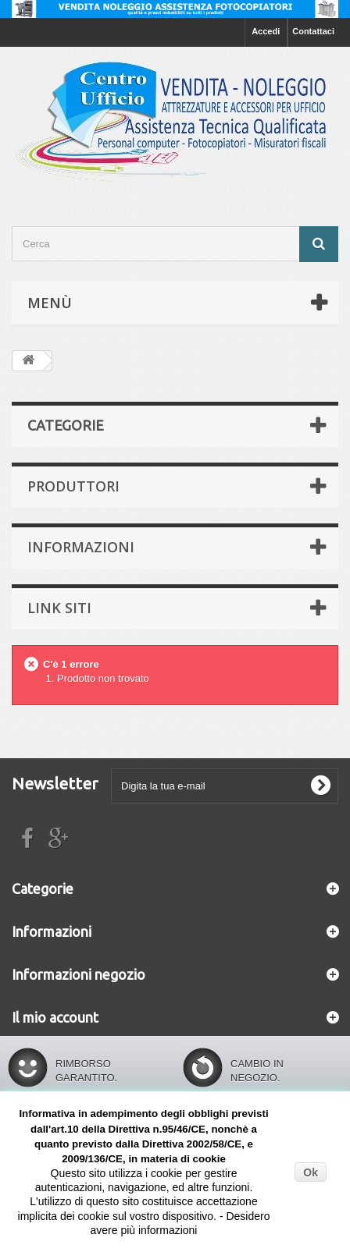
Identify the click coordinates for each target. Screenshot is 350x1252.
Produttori (73, 486)
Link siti (59, 607)
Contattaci (313, 31)
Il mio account (55, 1017)
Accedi (266, 31)
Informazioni (80, 546)
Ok (310, 1172)
